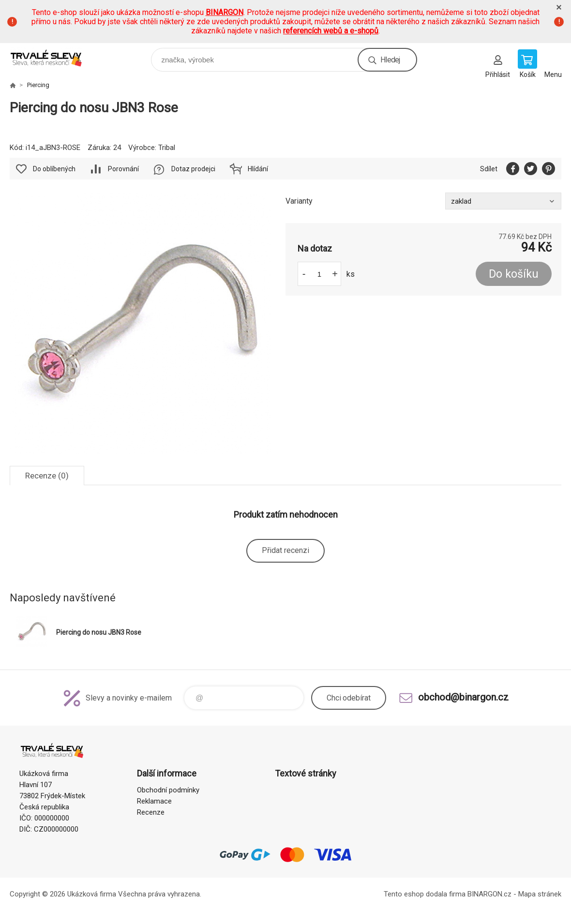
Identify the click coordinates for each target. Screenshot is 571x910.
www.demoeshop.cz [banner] (52, 57)
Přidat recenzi (285, 550)
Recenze (151, 812)
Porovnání (123, 169)
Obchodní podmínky (168, 790)
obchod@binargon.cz (463, 697)
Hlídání (258, 169)
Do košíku (514, 274)
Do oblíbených (54, 169)
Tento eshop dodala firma (425, 894)
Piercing (38, 85)
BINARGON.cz (489, 894)
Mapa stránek (539, 894)
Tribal (166, 147)
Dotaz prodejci (193, 169)
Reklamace (154, 801)
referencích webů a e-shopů (330, 30)
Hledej (390, 59)
